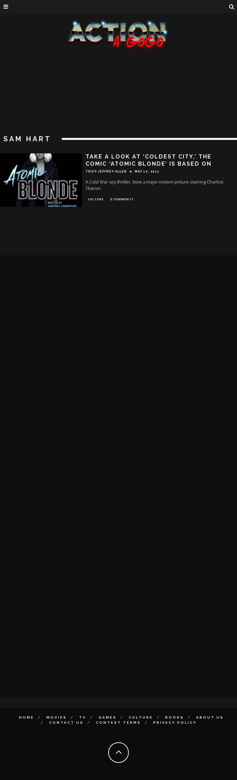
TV (82, 717)
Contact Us (66, 722)
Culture (96, 199)
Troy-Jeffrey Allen (106, 171)
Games (107, 717)
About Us (210, 717)
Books (174, 717)
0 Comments (122, 199)
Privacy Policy (175, 722)
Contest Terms (118, 722)
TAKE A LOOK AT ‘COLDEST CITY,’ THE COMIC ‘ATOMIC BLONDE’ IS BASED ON (149, 160)
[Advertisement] (118, 103)
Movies (56, 717)
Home (26, 717)
